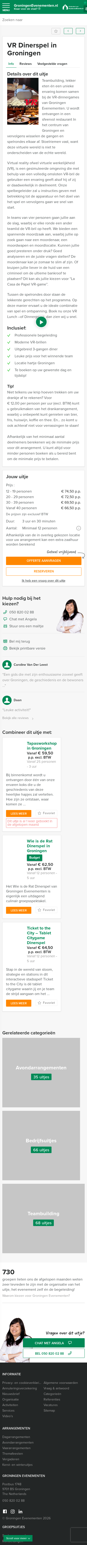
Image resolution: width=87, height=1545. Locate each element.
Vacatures (51, 1361)
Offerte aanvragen (44, 560)
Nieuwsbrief (10, 1350)
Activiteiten (10, 1361)
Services (8, 1366)
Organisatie (10, 1355)
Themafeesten (12, 1409)
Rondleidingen (12, 1497)
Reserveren (44, 571)
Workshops (10, 1503)
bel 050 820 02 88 (54, 1310)
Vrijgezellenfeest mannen (20, 1522)
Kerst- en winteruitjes (17, 1421)
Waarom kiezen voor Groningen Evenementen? (36, 1252)
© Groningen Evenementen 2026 (26, 1474)
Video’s (7, 1372)
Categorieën (52, 1350)
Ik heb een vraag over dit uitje (43, 580)
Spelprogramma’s (14, 1491)
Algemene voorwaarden (61, 1339)
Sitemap (49, 1366)
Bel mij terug (16, 642)
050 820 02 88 (21, 612)
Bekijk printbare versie (23, 649)
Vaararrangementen (16, 1404)
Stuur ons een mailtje (23, 626)
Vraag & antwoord (56, 1344)
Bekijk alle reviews (18, 718)
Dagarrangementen (16, 1393)
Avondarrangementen (18, 1398)
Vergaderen (10, 1415)
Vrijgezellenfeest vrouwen (21, 1528)
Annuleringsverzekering (19, 1344)
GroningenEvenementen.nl (36, 8)
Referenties (52, 1355)
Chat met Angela (19, 619)
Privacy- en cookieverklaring (22, 1339)
